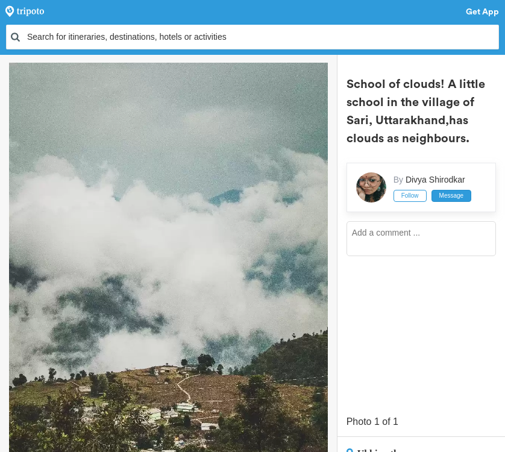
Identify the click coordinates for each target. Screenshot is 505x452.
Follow (410, 195)
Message (451, 195)
